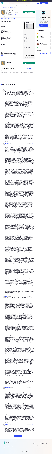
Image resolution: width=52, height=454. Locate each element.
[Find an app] (9, 3)
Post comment (29, 82)
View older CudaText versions (5, 57)
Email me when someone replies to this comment (10, 81)
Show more (18, 436)
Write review (29, 68)
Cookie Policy (42, 446)
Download (29, 12)
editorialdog (7, 387)
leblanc (6, 296)
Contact (47, 441)
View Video (26, 30)
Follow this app (4, 18)
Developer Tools (5, 7)
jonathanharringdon (8, 89)
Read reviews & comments (29, 16)
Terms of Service (42, 441)
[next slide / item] (33, 26)
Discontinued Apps (35, 445)
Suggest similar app (43, 53)
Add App (34, 443)
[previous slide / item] (24, 26)
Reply (10, 141)
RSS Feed (47, 445)
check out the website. (12, 45)
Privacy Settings (42, 445)
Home (1, 7)
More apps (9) (39, 50)
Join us (34, 0)
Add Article (34, 446)
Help (46, 443)
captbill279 (7, 424)
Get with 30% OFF (43, 25)
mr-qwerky (7, 143)
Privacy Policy (42, 443)
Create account (44, 3)
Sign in (38, 3)
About (33, 441)
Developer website (11, 18)
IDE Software (11, 7)
